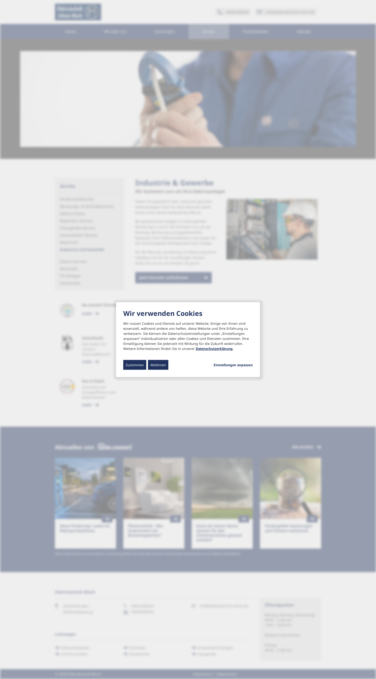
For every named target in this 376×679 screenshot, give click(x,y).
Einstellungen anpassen (233, 365)
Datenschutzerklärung (214, 348)
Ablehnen (158, 365)
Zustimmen (135, 365)
